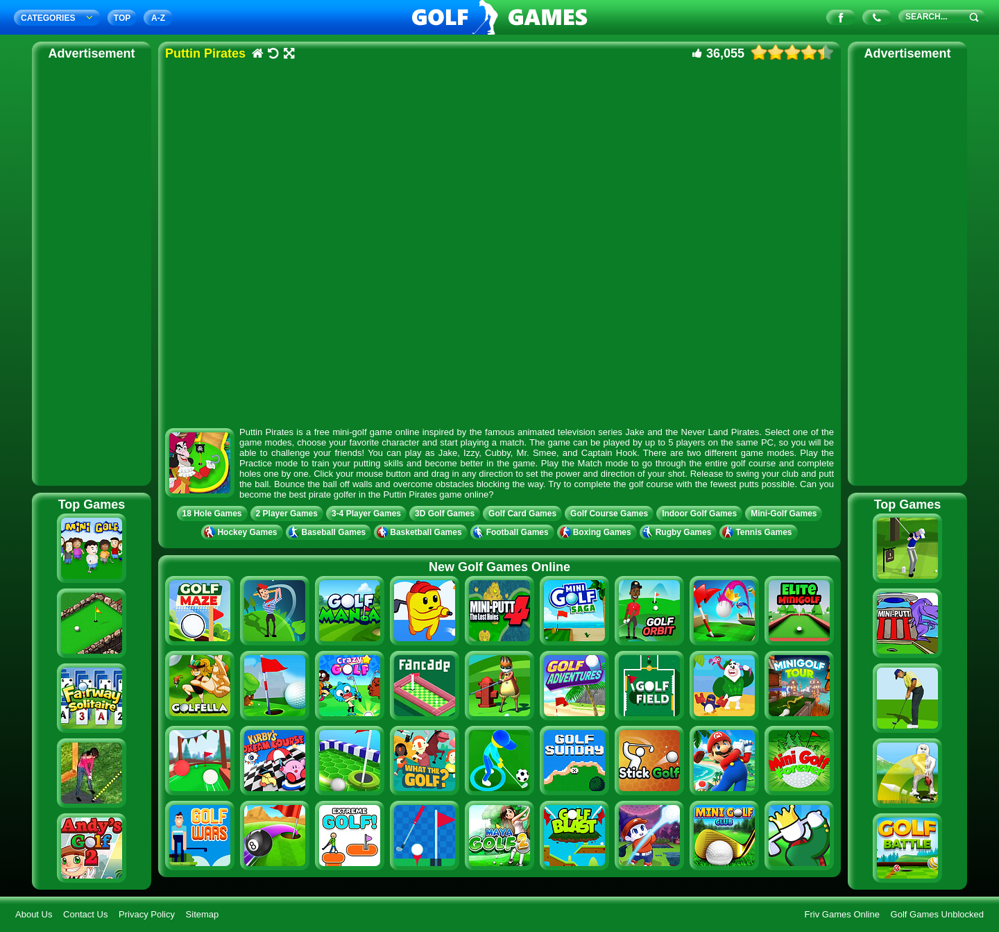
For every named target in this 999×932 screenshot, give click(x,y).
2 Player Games (287, 513)
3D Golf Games (445, 513)
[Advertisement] (91, 270)
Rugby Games (678, 532)
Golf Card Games (522, 513)
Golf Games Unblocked (937, 914)
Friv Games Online (842, 914)
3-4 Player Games (366, 513)
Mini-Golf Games (784, 513)
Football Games (512, 532)
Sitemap (202, 914)
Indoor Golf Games (699, 513)
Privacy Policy (147, 914)
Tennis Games (758, 532)
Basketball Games (420, 532)
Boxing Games (597, 532)
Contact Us (85, 914)
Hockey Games (242, 532)
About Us (33, 914)
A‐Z (158, 18)
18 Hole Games (212, 513)
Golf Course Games (609, 513)
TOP (122, 18)
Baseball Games (328, 532)
